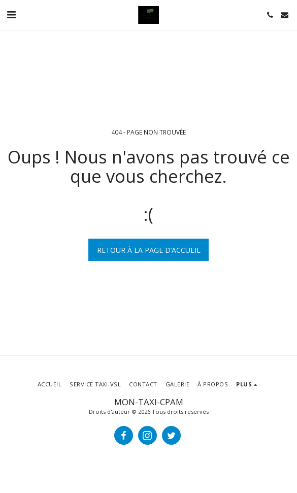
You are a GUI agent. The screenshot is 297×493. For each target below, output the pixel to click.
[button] (11, 14)
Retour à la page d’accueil (149, 250)
